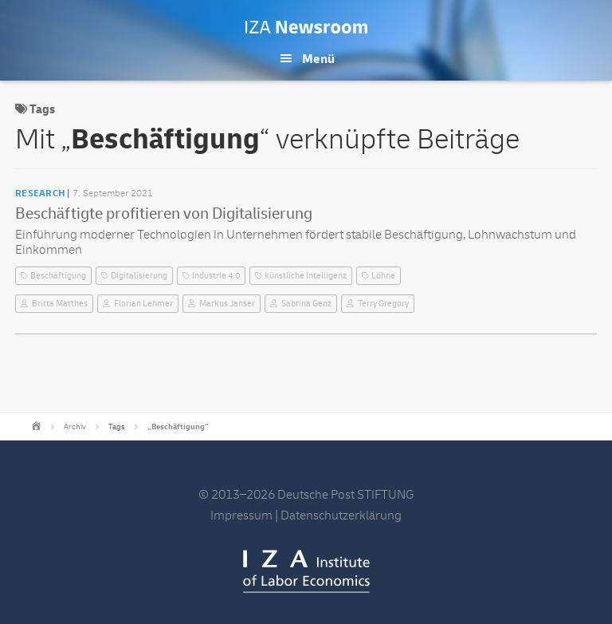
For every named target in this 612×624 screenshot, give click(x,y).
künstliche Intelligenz (306, 276)
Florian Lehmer (143, 303)
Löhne (383, 276)
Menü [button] (318, 59)
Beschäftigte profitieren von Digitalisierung (163, 213)
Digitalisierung (139, 276)
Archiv (75, 427)
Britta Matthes (60, 303)
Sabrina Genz (306, 303)
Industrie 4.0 (216, 276)
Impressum (241, 515)
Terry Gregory (383, 303)
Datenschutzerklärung (341, 515)
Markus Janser (227, 303)
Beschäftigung (58, 276)
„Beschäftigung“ (178, 427)
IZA (306, 571)
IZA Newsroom (306, 27)
